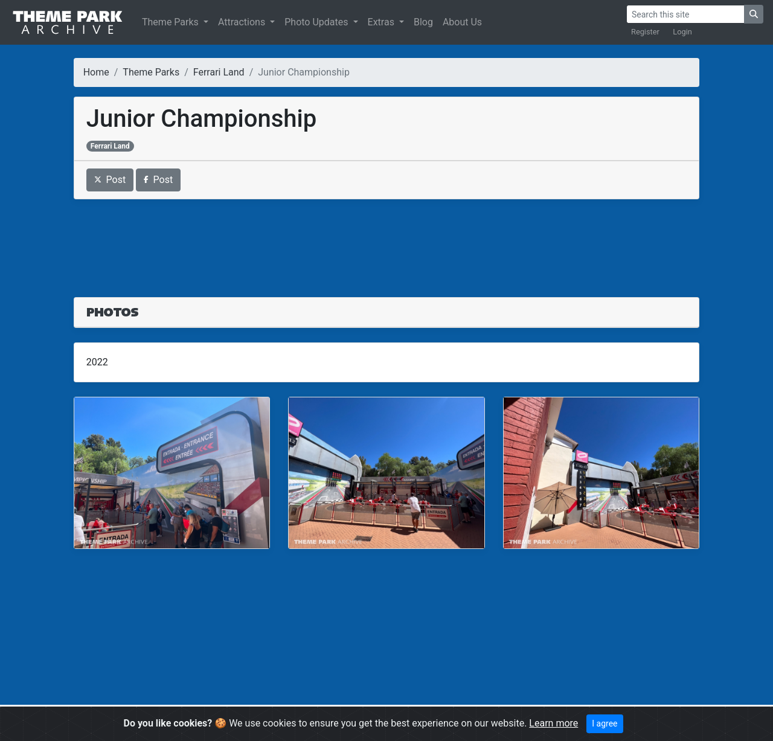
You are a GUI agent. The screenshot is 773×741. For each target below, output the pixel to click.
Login (682, 31)
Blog (423, 22)
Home (96, 72)
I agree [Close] (604, 723)
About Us (462, 22)
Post (110, 179)
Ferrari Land (219, 72)
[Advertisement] (387, 241)
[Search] (685, 14)
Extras (382, 22)
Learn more (553, 723)
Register (645, 31)
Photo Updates (317, 22)
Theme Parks (171, 22)
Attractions (243, 22)
